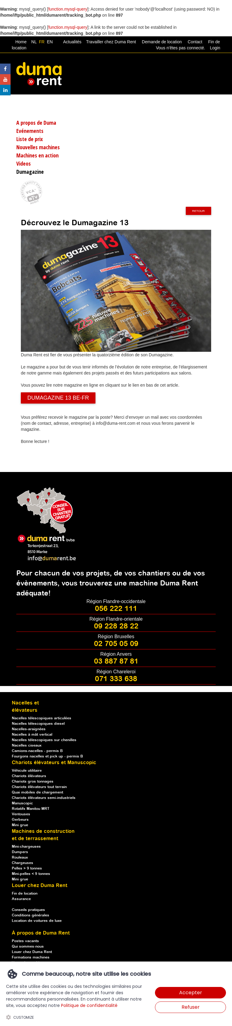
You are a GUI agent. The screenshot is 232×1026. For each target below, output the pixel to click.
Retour (198, 211)
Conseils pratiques (28, 910)
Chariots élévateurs (29, 776)
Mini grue (20, 825)
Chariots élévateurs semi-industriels (44, 798)
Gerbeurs (20, 820)
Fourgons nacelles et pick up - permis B (47, 756)
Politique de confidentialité (89, 1005)
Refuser (191, 1007)
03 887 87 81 (116, 661)
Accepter (190, 992)
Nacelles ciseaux (26, 745)
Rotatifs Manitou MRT (31, 809)
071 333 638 (116, 679)
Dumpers (20, 852)
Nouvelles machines (38, 147)
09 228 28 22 (116, 626)
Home (21, 41)
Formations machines (31, 957)
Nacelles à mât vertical (32, 735)
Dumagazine (30, 171)
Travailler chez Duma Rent (110, 41)
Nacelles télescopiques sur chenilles (44, 740)
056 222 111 (116, 609)
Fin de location (24, 894)
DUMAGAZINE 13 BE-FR (58, 398)
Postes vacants (25, 941)
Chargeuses (22, 863)
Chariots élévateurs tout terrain (39, 787)
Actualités (72, 41)
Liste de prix (29, 139)
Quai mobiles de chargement (37, 792)
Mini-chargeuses (26, 847)
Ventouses (21, 814)
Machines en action (37, 155)
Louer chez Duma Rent (32, 952)
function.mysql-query (67, 9)
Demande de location (162, 41)
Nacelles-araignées (29, 729)
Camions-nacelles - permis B (37, 751)
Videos (23, 163)
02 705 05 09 (116, 644)
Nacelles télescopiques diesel (38, 724)
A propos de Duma (36, 122)
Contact (194, 41)
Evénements (30, 130)
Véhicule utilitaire (27, 771)
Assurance (21, 899)
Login (215, 47)
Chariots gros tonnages (32, 782)
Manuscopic (22, 803)
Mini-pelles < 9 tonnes (31, 874)
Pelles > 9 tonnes (27, 868)
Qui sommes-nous (28, 946)
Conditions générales (30, 915)
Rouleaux (20, 857)
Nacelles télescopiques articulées (41, 718)
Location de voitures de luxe (37, 921)
